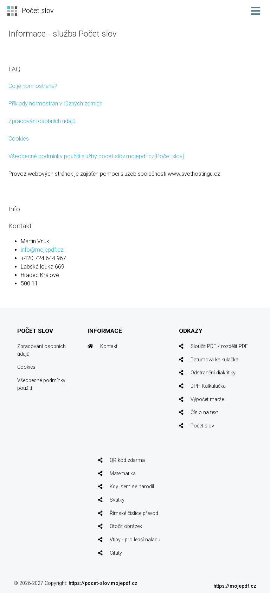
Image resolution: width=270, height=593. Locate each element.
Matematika (123, 474)
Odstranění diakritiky (213, 373)
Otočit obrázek (126, 526)
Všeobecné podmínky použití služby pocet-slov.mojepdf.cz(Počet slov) (96, 156)
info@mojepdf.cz (42, 249)
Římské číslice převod (134, 513)
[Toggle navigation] (255, 11)
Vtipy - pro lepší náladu (135, 540)
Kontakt (108, 346)
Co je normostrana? (32, 86)
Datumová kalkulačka (214, 360)
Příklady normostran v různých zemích (55, 103)
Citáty (116, 553)
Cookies (18, 138)
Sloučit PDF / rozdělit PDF (219, 346)
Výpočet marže (207, 399)
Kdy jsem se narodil (132, 487)
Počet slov (202, 426)
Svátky (117, 500)
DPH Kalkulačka (208, 386)
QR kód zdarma (127, 460)
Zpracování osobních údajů (42, 121)
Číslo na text (204, 412)
